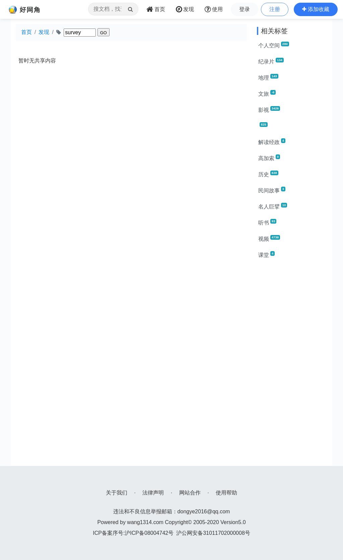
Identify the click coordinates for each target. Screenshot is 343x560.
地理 (268, 77)
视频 (269, 238)
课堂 (266, 254)
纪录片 (271, 61)
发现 (44, 32)
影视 (269, 109)
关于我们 (116, 493)
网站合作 (190, 493)
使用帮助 (226, 493)
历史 (268, 174)
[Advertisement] (292, 365)
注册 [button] (274, 9)
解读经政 (271, 141)
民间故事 (271, 190)
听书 (267, 222)
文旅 (267, 93)
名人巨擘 (272, 206)
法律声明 (153, 493)
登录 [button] (244, 9)
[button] (316, 9)
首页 (26, 32)
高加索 (269, 157)
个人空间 (273, 45)
